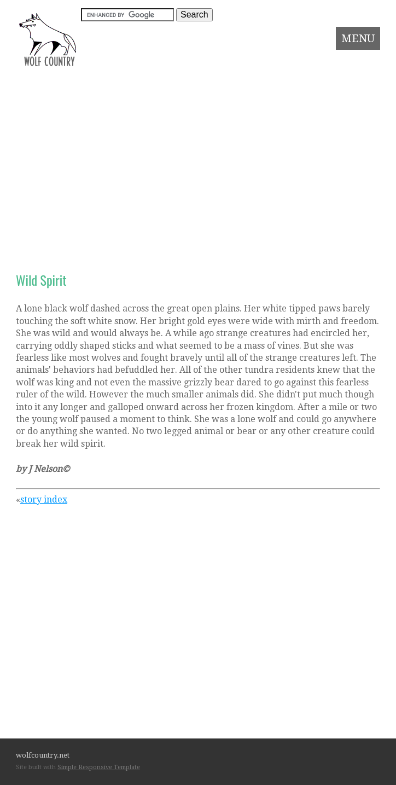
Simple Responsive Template (98, 767)
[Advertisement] (198, 152)
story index (43, 499)
